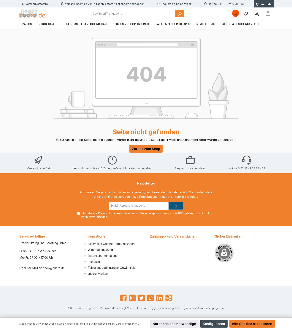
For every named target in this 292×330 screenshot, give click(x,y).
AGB (180, 213)
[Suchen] (179, 13)
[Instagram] (132, 298)
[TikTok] (150, 298)
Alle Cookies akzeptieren (252, 324)
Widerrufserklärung (100, 250)
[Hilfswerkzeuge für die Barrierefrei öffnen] (236, 13)
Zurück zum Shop (146, 149)
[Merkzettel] (245, 13)
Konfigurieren (214, 324)
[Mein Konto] (256, 13)
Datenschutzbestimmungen (116, 213)
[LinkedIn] (159, 298)
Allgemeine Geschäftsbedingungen (111, 244)
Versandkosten (136, 308)
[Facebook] (123, 298)
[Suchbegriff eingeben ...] (133, 13)
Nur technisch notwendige (174, 324)
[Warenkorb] (268, 13)
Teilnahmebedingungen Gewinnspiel (112, 267)
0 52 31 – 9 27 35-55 (38, 251)
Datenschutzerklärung (103, 256)
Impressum (95, 262)
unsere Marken (98, 273)
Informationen (96, 236)
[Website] (169, 298)
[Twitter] (141, 298)
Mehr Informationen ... (127, 323)
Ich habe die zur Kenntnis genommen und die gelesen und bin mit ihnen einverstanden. (145, 215)
